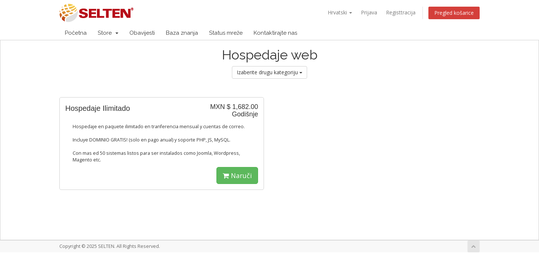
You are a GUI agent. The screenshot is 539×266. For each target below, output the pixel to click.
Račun (462, 33)
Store (108, 33)
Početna (76, 33)
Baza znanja (182, 33)
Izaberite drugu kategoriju (269, 72)
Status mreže (226, 33)
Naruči (237, 175)
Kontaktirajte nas (275, 33)
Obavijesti (142, 33)
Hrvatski (340, 12)
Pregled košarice (454, 12)
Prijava (369, 12)
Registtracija (400, 12)
